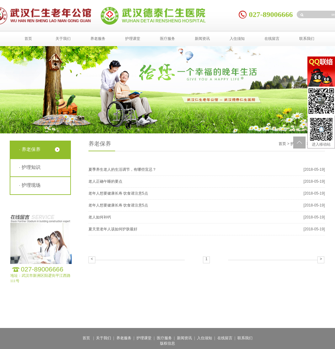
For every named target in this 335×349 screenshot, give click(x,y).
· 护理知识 (29, 167)
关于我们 (63, 38)
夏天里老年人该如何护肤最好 (112, 229)
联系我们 (306, 38)
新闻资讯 (202, 38)
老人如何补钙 (99, 217)
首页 (28, 38)
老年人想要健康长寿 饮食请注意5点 (118, 193)
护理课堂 (132, 38)
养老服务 (97, 38)
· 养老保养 (29, 149)
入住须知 (237, 38)
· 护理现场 (29, 185)
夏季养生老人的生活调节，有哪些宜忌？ (122, 169)
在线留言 (271, 38)
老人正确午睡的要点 (105, 181)
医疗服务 (167, 38)
